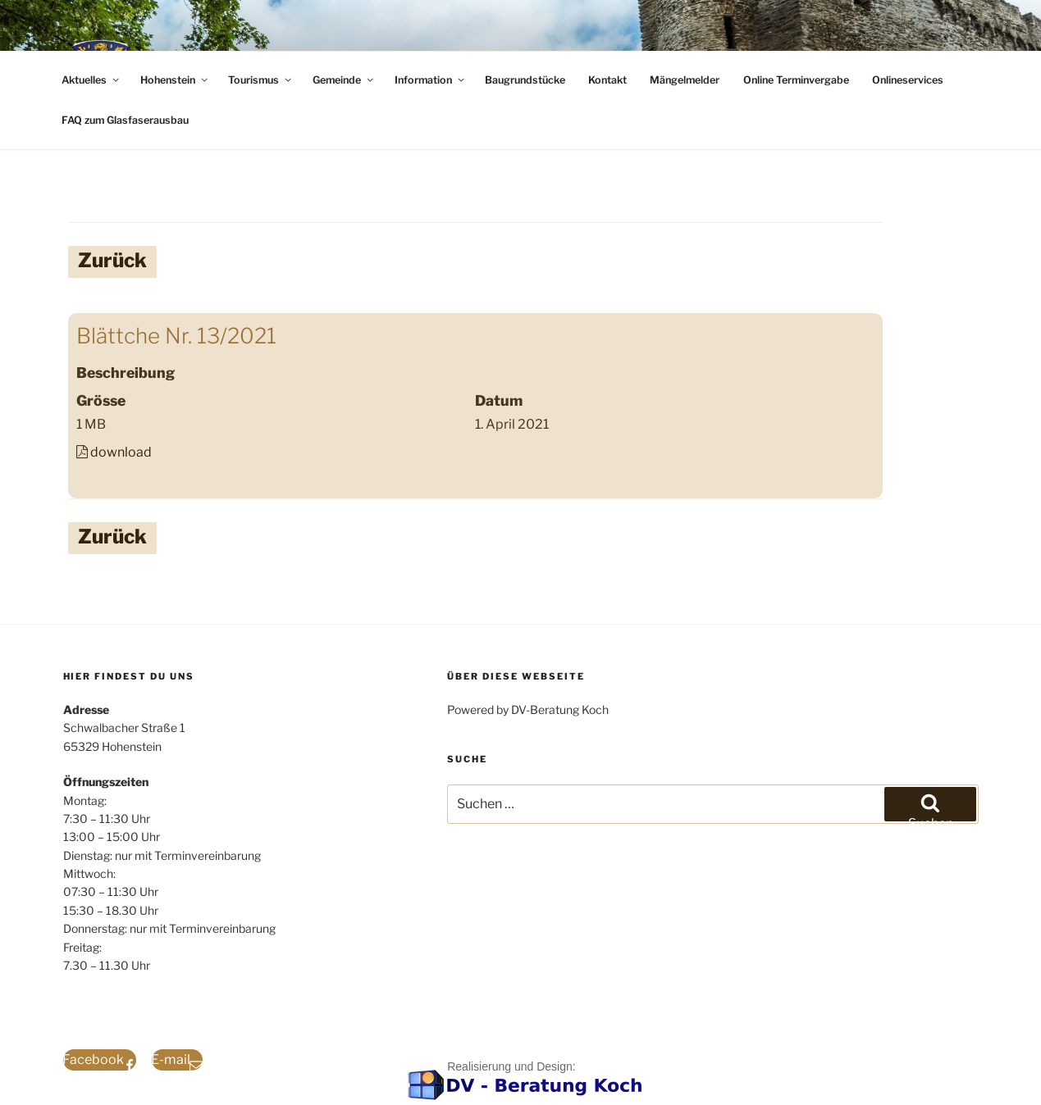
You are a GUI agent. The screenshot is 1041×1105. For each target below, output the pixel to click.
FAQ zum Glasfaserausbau (125, 120)
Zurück (112, 260)
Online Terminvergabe (796, 80)
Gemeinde (344, 80)
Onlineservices (907, 80)
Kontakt (607, 80)
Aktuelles (91, 80)
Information (431, 80)
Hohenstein (175, 80)
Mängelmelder (684, 80)
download (121, 452)
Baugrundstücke (525, 80)
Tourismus (261, 80)
